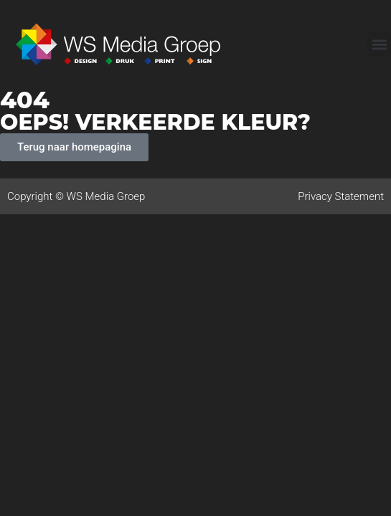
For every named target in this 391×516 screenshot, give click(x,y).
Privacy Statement (341, 196)
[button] (379, 44)
